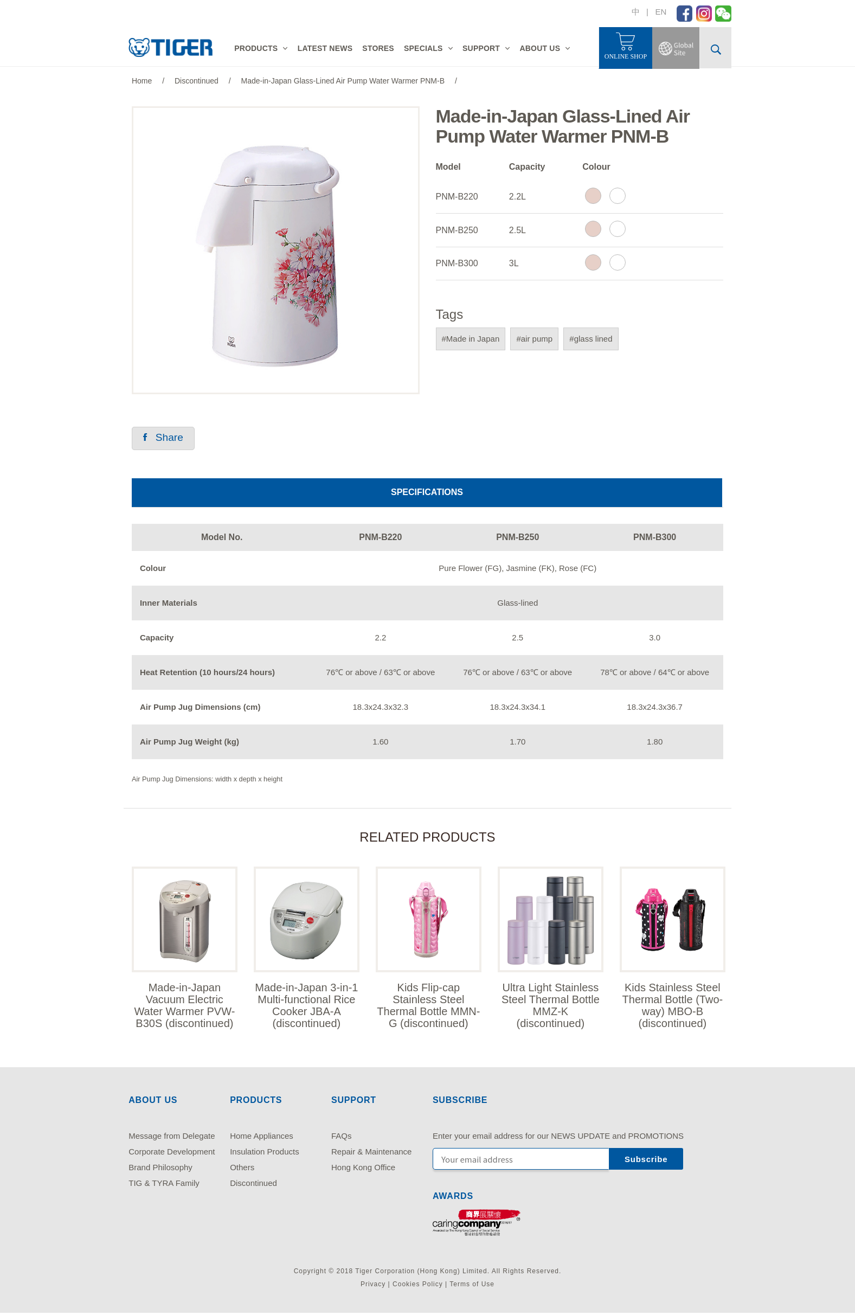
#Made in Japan (471, 338)
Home (142, 80)
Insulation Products (264, 1153)
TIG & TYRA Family (164, 1185)
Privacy (373, 1286)
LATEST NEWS (325, 48)
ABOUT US (539, 48)
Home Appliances (261, 1138)
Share (164, 438)
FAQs (341, 1138)
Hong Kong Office (363, 1169)
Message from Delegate (171, 1138)
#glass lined (590, 338)
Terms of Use (471, 1286)
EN (660, 11)
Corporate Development (171, 1153)
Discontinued (253, 1185)
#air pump (534, 338)
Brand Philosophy (160, 1169)
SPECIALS (423, 48)
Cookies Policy (418, 1286)
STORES (378, 48)
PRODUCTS (256, 48)
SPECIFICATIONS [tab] (427, 493)
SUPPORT (481, 48)
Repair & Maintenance (371, 1153)
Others (242, 1169)
